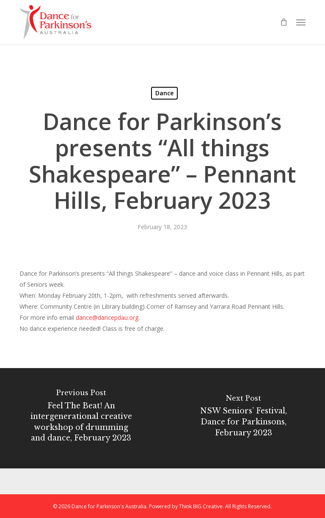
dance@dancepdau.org (107, 317)
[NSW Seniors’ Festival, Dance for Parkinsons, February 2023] (243, 418)
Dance (164, 93)
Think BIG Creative (201, 506)
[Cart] (284, 22)
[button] (301, 22)
